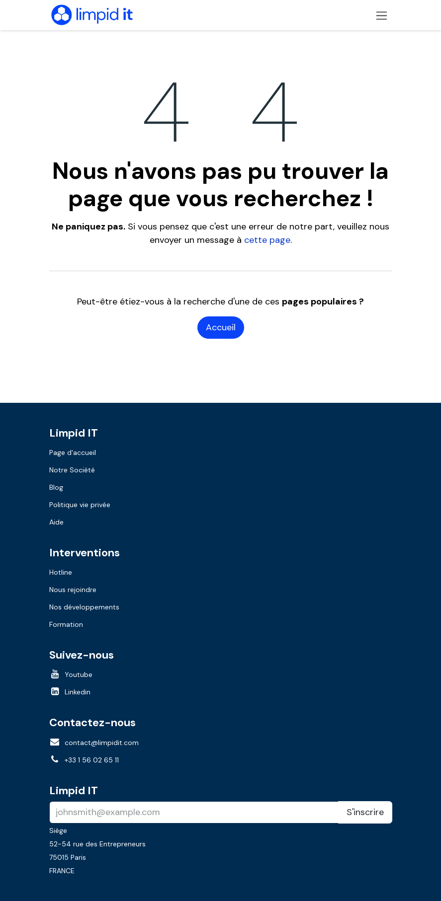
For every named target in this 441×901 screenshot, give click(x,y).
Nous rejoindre (72, 589)
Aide (56, 522)
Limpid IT (73, 790)
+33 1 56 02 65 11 (92, 759)
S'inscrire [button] (365, 812)
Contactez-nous (92, 722)
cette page (267, 240)
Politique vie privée (79, 504)
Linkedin (77, 691)
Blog (56, 487)
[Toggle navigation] (381, 15)
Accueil (221, 327)
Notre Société (72, 469)
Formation (66, 624)
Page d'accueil (72, 452)
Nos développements (84, 606)
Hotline (60, 572)
